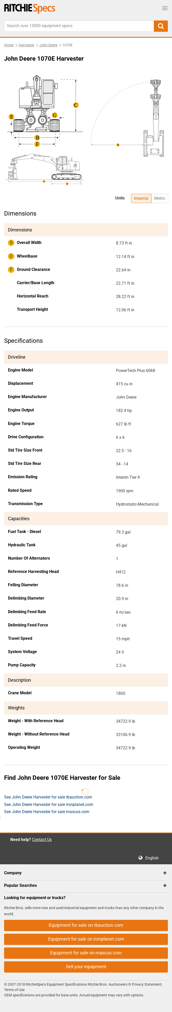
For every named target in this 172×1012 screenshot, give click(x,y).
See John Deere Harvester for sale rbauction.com (48, 797)
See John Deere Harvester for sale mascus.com (46, 811)
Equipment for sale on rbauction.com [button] (86, 925)
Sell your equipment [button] (86, 966)
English (153, 858)
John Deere (48, 45)
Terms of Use (14, 990)
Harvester (26, 45)
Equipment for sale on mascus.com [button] (86, 952)
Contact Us (42, 839)
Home (9, 45)
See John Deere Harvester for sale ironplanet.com (48, 804)
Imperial (141, 198)
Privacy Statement (146, 984)
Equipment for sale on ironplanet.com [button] (86, 939)
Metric (159, 198)
